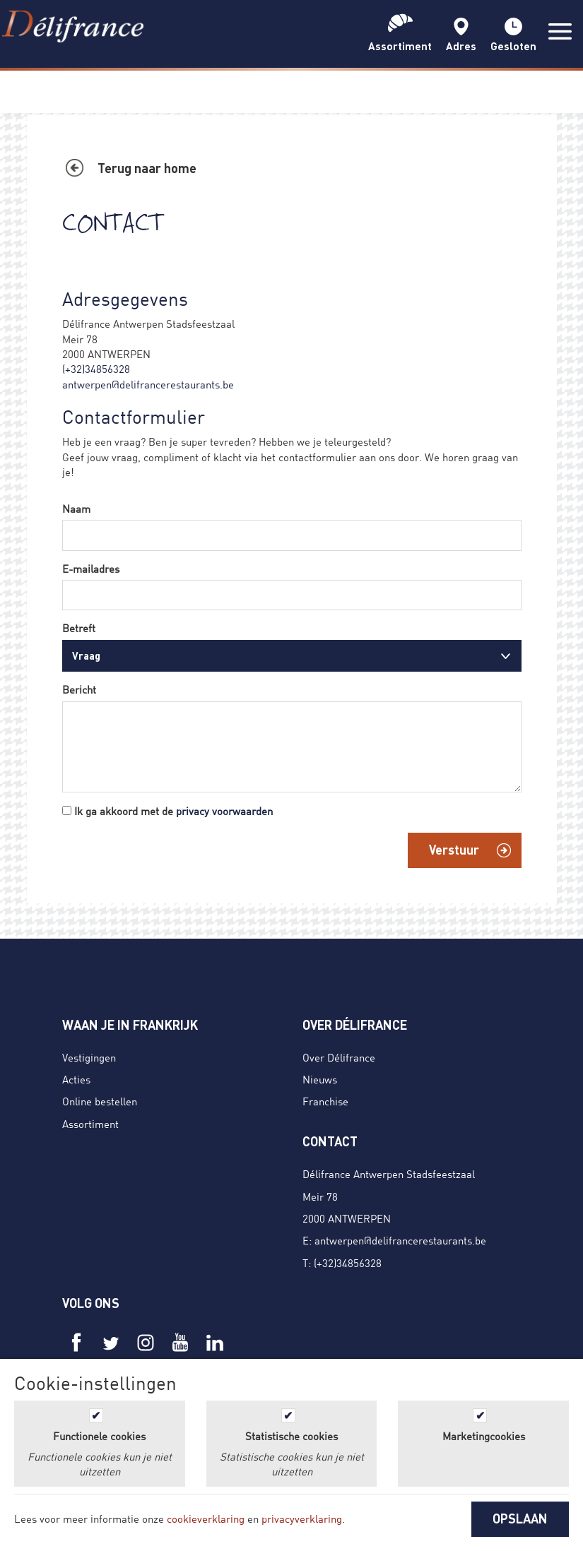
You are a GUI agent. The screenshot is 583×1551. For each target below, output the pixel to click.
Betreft (78, 628)
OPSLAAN (520, 1518)
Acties (76, 1079)
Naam (76, 508)
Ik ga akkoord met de (173, 810)
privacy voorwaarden (224, 810)
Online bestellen (99, 1101)
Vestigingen (89, 1057)
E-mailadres (90, 568)
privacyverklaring (301, 1518)
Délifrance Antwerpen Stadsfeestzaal (388, 1173)
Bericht (79, 689)
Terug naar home (147, 168)
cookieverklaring (206, 1518)
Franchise (325, 1101)
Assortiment (90, 1123)
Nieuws (319, 1079)
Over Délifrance (338, 1057)
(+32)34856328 (96, 368)
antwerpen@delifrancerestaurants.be (148, 384)
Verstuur (454, 849)
